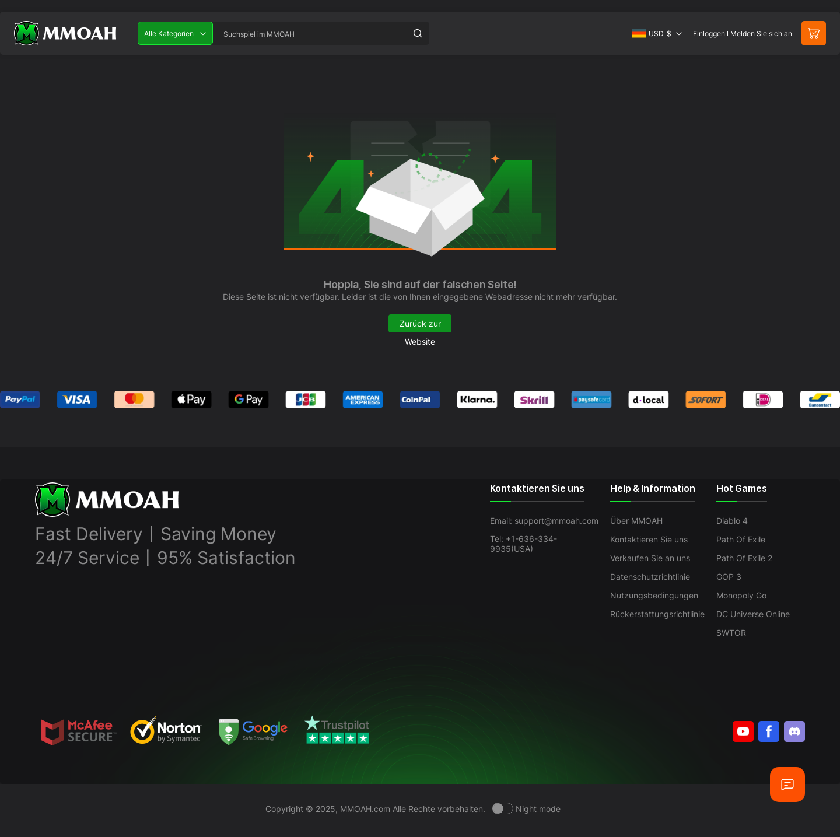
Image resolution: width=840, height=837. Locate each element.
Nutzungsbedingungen (654, 595)
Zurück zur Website (420, 325)
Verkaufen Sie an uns (650, 558)
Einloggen (709, 33)
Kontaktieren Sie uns (649, 539)
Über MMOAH (636, 521)
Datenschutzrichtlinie (650, 577)
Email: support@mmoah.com (544, 521)
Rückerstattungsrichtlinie (657, 614)
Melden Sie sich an (761, 33)
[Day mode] (526, 809)
